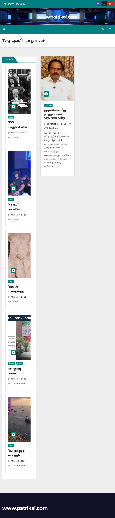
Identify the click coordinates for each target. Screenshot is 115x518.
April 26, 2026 (18, 215)
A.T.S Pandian (16, 383)
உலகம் (11, 117)
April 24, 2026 (18, 297)
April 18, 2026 (18, 461)
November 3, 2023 (57, 124)
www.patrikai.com (57, 17)
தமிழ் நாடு (48, 105)
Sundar (13, 137)
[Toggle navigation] (110, 29)
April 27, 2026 (18, 133)
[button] (103, 29)
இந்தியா (11, 363)
